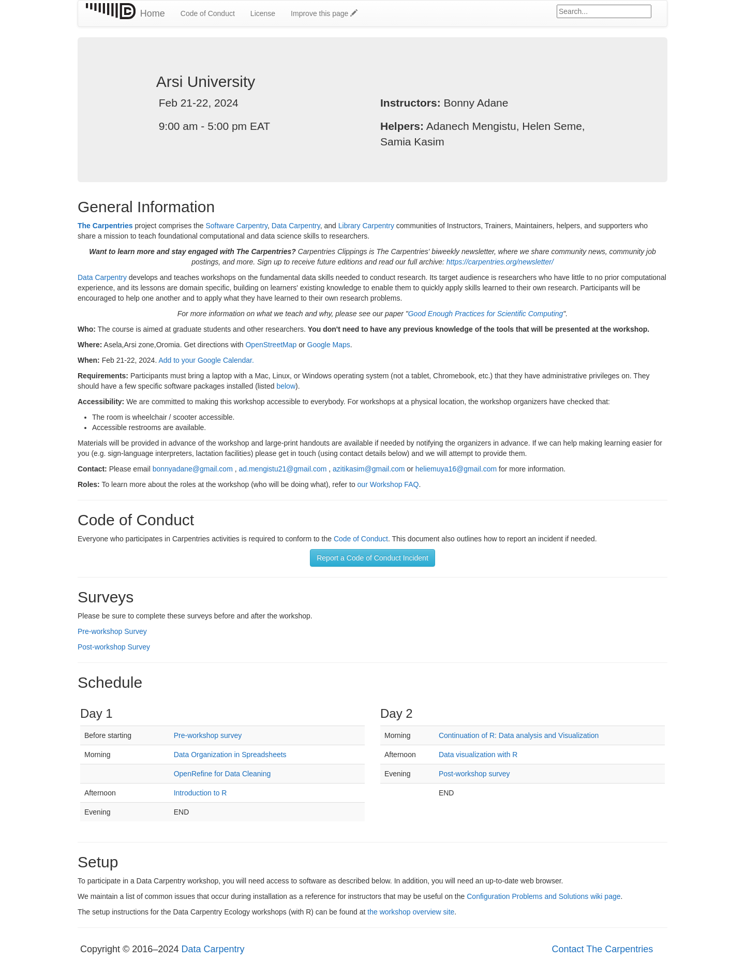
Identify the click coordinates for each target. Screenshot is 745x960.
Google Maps (328, 345)
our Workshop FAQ (388, 484)
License (262, 13)
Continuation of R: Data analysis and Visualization (519, 735)
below (285, 386)
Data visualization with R (478, 754)
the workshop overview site (410, 912)
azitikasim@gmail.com (369, 469)
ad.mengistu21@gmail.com (282, 469)
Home (152, 13)
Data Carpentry (296, 225)
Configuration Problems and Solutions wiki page (543, 896)
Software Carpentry (236, 225)
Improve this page (324, 13)
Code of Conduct (208, 13)
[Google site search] (604, 11)
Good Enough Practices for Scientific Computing (485, 313)
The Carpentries (105, 225)
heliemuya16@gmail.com (456, 469)
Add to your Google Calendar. (206, 360)
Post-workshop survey (474, 774)
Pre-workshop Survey (112, 631)
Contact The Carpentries (602, 949)
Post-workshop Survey (114, 647)
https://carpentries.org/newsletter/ (500, 262)
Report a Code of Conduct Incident (372, 558)
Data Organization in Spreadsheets (230, 754)
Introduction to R (200, 793)
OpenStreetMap (270, 345)
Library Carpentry (366, 225)
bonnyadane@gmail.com (193, 469)
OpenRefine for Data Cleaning (222, 774)
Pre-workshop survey (208, 735)
